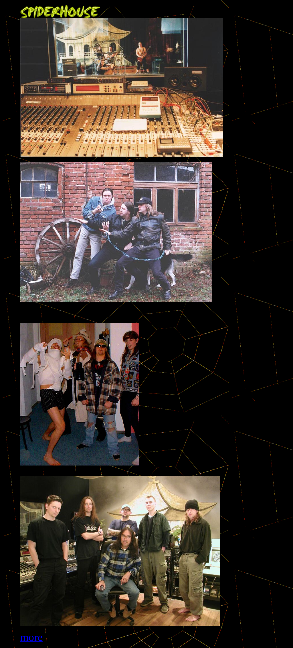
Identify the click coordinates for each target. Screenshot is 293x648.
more (31, 637)
